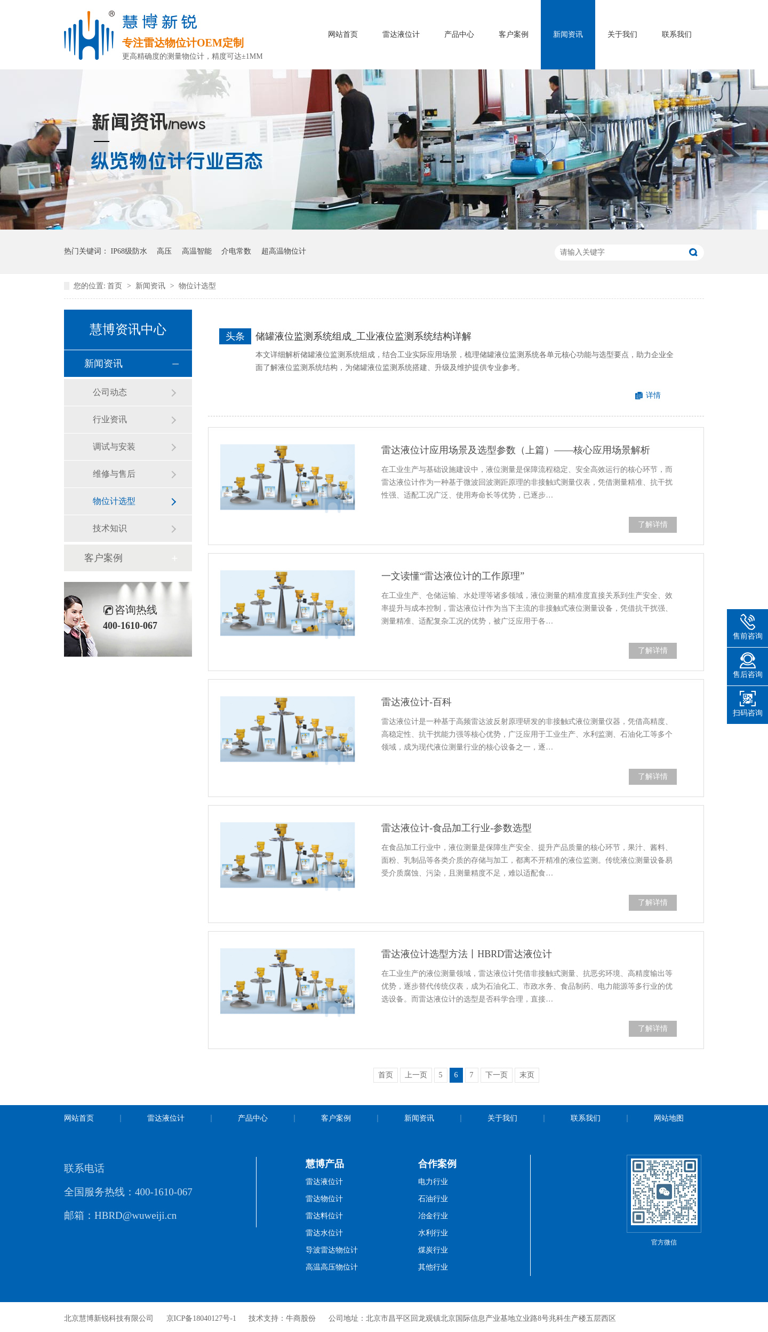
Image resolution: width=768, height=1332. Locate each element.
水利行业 (433, 1233)
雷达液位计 (401, 34)
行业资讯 (110, 419)
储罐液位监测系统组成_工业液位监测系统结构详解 (363, 336)
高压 (164, 251)
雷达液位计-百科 (416, 702)
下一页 (496, 1075)
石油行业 (433, 1199)
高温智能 (197, 251)
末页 (526, 1075)
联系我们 (677, 34)
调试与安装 (114, 446)
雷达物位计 (324, 1199)
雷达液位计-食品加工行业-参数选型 (456, 828)
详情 (653, 395)
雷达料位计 (324, 1216)
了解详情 (653, 525)
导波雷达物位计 (332, 1250)
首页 (115, 286)
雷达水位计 (324, 1233)
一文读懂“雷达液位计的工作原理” (452, 576)
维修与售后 (114, 473)
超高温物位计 (283, 251)
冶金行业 (433, 1216)
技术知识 (110, 528)
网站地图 (669, 1118)
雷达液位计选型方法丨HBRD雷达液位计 (466, 954)
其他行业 (433, 1267)
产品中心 (459, 34)
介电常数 (236, 251)
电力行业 (433, 1182)
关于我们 (622, 34)
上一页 (416, 1075)
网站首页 (343, 34)
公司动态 (110, 392)
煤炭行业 (433, 1250)
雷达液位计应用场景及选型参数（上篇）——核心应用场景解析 (515, 450)
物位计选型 (197, 286)
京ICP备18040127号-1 (201, 1318)
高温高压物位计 (332, 1267)
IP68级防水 (129, 251)
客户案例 (514, 34)
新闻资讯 (568, 34)
